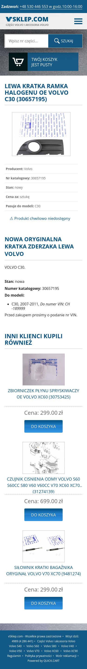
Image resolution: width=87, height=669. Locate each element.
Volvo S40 (15, 646)
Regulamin (14, 656)
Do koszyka (43, 426)
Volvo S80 (50, 646)
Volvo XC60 (51, 651)
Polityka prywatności (38, 656)
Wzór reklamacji (66, 656)
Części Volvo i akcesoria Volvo (56, 641)
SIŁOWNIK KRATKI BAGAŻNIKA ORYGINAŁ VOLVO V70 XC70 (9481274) (43, 570)
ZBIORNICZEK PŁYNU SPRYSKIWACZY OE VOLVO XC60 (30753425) (43, 394)
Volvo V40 (67, 646)
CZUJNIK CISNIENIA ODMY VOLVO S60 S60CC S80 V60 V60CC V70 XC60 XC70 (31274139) (43, 484)
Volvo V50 (15, 651)
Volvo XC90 (70, 651)
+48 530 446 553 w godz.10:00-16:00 (51, 6)
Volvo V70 (33, 651)
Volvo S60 (32, 646)
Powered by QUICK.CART (44, 661)
